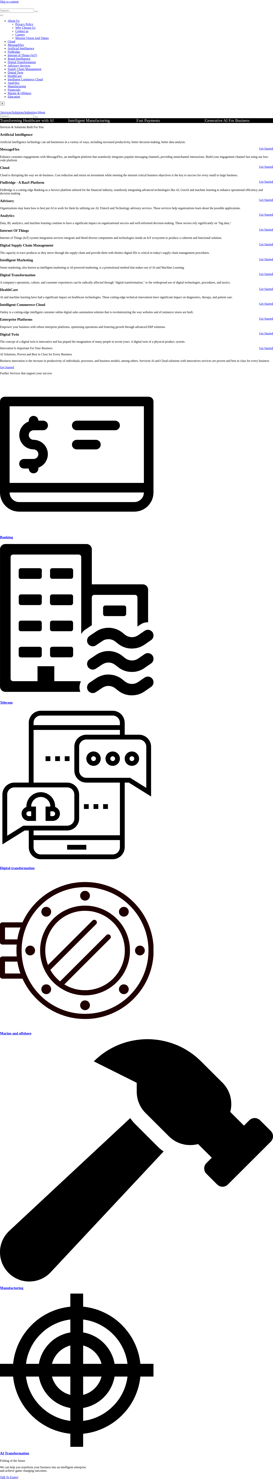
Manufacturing (11, 1288)
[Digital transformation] (76, 860)
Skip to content (9, 1)
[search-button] (36, 11)
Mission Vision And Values (32, 38)
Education (14, 96)
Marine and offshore (15, 1033)
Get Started (266, 148)
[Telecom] (76, 695)
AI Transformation (14, 1453)
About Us (14, 20)
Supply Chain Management (24, 69)
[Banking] (76, 529)
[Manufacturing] (136, 1280)
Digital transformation (17, 868)
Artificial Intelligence (21, 48)
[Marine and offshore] (76, 1026)
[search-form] (17, 11)
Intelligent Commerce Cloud (25, 79)
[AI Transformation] (76, 1445)
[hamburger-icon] (1, 15)
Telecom (6, 703)
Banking (6, 537)
